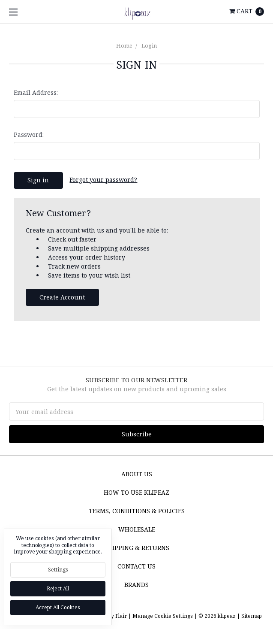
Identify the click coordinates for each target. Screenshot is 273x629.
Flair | (123, 616)
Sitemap (251, 616)
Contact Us (136, 566)
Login (149, 45)
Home (124, 45)
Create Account (62, 297)
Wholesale (136, 529)
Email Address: (36, 92)
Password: (29, 134)
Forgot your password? (103, 179)
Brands (136, 585)
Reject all (58, 588)
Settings (58, 569)
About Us (136, 474)
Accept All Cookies (58, 607)
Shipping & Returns (136, 548)
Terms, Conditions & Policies (137, 511)
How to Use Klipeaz (136, 492)
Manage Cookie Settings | (164, 616)
